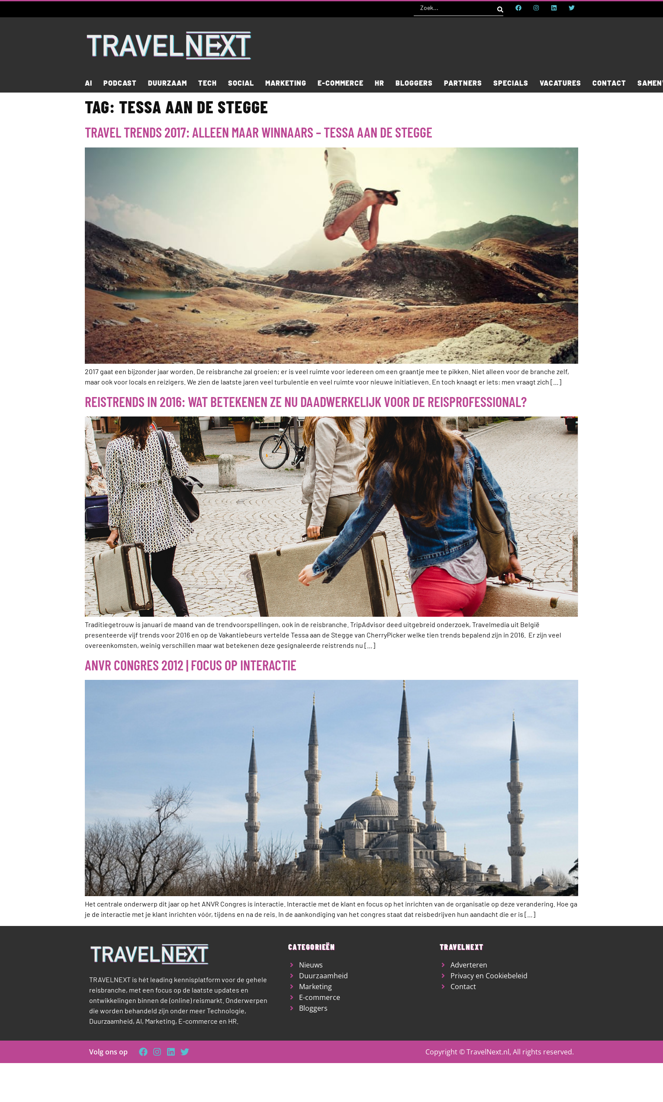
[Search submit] (500, 8)
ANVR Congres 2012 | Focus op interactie (190, 665)
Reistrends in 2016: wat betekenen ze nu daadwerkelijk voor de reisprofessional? (306, 401)
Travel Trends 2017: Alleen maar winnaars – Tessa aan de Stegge (258, 132)
